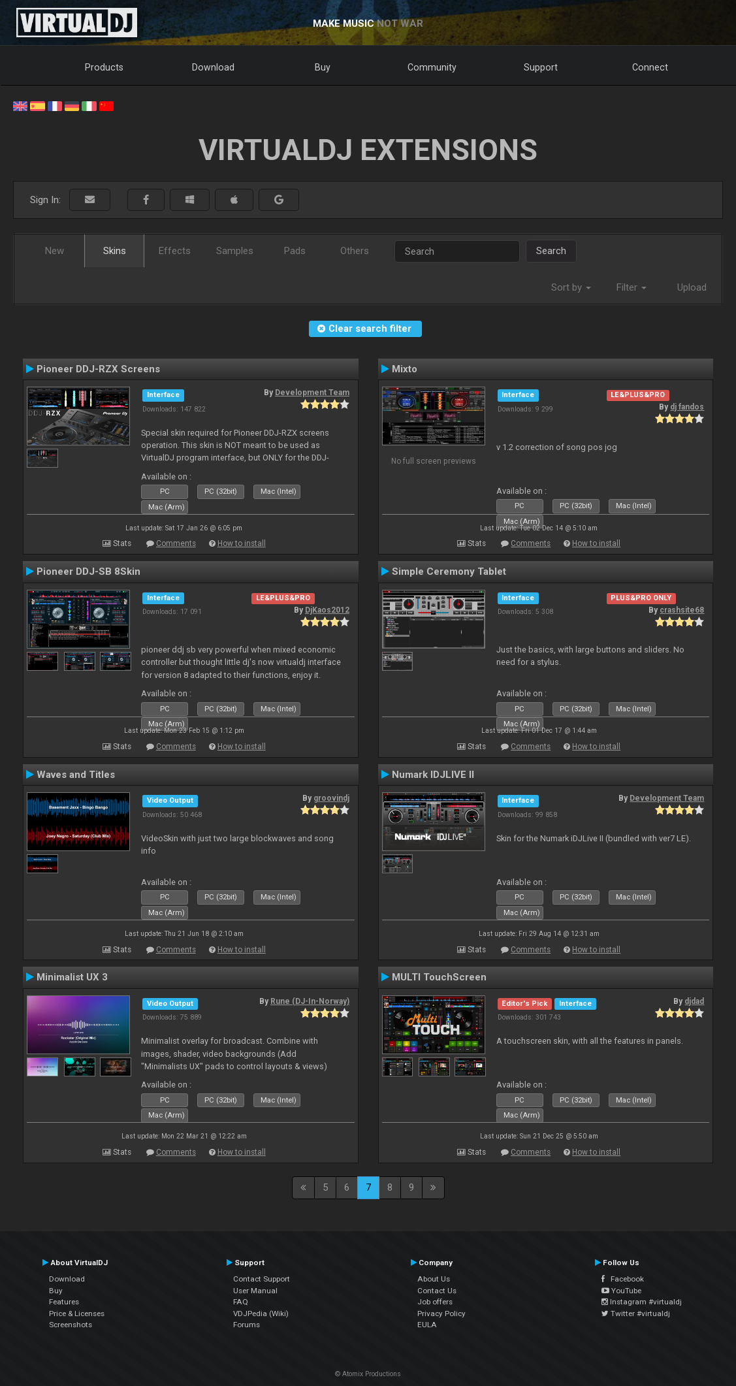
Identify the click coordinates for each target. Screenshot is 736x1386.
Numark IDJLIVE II (433, 775)
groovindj (331, 798)
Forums (246, 1324)
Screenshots (70, 1324)
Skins (114, 251)
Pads (295, 251)
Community (432, 67)
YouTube (621, 1290)
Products (104, 67)
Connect (650, 67)
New (54, 251)
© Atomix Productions (368, 1374)
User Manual (255, 1290)
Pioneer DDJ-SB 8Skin (88, 571)
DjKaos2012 (327, 610)
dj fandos (687, 406)
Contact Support (261, 1278)
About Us (433, 1278)
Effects (175, 251)
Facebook (622, 1278)
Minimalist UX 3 (72, 977)
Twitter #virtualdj (635, 1313)
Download (213, 67)
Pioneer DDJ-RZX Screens (98, 369)
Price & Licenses (76, 1313)
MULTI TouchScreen (439, 977)
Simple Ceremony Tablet (449, 571)
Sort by (571, 287)
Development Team (312, 392)
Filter (631, 287)
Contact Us (436, 1290)
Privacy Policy (441, 1313)
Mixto (404, 369)
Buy (322, 67)
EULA (427, 1324)
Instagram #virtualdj (641, 1301)
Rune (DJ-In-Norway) (309, 1001)
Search (551, 251)
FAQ (240, 1301)
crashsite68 (682, 610)
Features (64, 1301)
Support (541, 67)
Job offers (435, 1301)
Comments (176, 543)
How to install (241, 543)
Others (354, 251)
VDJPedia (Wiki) (261, 1313)
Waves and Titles (76, 775)
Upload (692, 287)
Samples (234, 251)
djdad (694, 1001)
